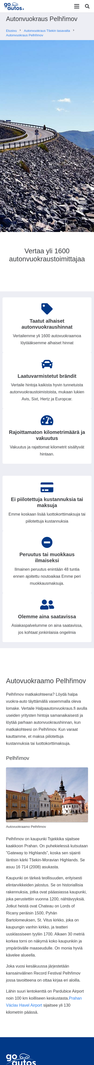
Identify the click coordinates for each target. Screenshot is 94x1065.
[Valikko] (76, 6)
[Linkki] (14, 6)
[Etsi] (87, 6)
